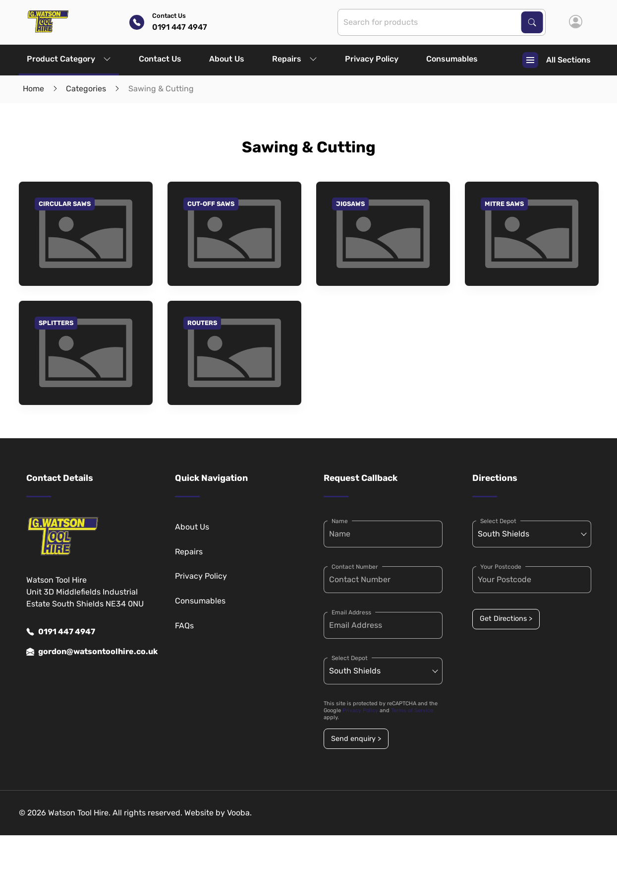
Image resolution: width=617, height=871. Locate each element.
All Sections (556, 60)
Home (33, 88)
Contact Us (160, 59)
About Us (226, 59)
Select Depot (350, 658)
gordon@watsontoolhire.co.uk (85, 652)
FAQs (184, 625)
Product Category (69, 59)
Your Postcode (500, 566)
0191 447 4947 (60, 632)
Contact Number (355, 566)
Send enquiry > (356, 739)
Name (340, 521)
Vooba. (239, 812)
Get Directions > (506, 618)
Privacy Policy (371, 59)
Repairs (294, 59)
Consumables (452, 59)
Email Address (351, 612)
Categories (86, 88)
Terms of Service (412, 710)
